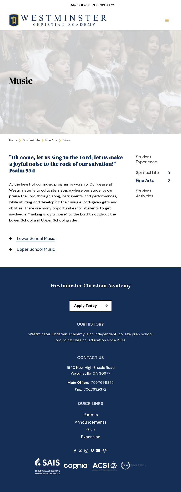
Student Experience (146, 159)
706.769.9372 (103, 5)
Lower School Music (32, 238)
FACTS (104, 451)
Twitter (80, 451)
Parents (90, 414)
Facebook (75, 451)
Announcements (90, 422)
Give (90, 429)
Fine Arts (145, 180)
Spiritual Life (147, 172)
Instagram (86, 451)
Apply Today (93, 306)
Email (98, 451)
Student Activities (144, 193)
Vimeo (92, 451)
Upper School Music (32, 249)
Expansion (90, 437)
